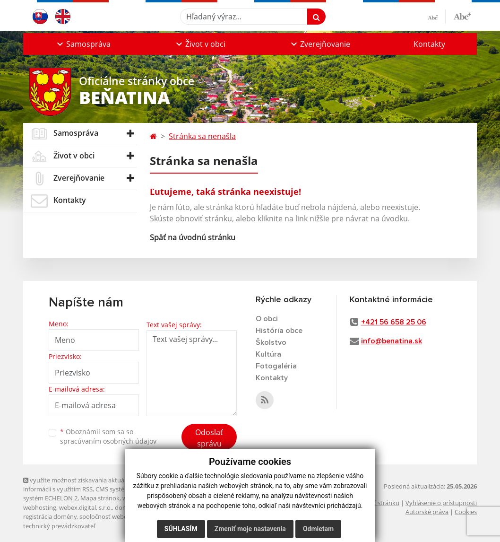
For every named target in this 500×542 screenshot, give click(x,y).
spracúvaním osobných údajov (108, 441)
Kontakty (429, 44)
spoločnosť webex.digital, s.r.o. (122, 516)
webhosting (39, 507)
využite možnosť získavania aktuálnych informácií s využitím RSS (81, 484)
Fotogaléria (276, 366)
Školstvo (271, 342)
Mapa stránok (100, 498)
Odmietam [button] (318, 529)
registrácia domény (50, 516)
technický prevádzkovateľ (59, 526)
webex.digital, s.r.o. (85, 507)
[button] (82, 44)
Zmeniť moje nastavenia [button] (250, 529)
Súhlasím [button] (181, 529)
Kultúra (268, 354)
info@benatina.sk (391, 341)
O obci (267, 319)
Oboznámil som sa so (108, 436)
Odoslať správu (209, 438)
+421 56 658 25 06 (393, 322)
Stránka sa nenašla (202, 136)
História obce (279, 330)
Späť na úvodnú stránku (192, 237)
